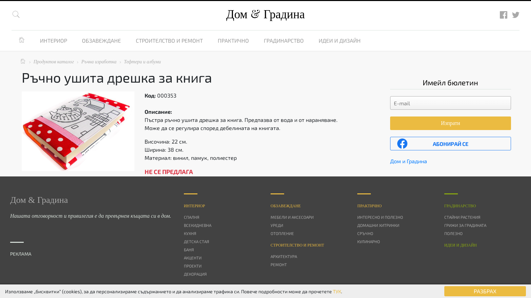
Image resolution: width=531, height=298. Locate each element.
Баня (189, 249)
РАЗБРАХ (485, 291)
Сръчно (365, 233)
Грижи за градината (465, 225)
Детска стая (196, 241)
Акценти (192, 257)
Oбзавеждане (286, 206)
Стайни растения (462, 217)
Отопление (282, 233)
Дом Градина (265, 14)
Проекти (192, 265)
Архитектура (284, 256)
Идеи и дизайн (340, 40)
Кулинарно (368, 241)
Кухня (190, 233)
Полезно (453, 233)
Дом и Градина (408, 161)
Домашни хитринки (378, 225)
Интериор (53, 40)
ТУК (337, 291)
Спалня (191, 217)
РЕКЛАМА (20, 254)
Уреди (277, 225)
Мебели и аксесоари (292, 217)
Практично (233, 40)
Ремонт (279, 264)
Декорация (195, 274)
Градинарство (284, 40)
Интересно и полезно (380, 217)
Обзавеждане (101, 40)
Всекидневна (197, 225)
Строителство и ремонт (169, 40)
